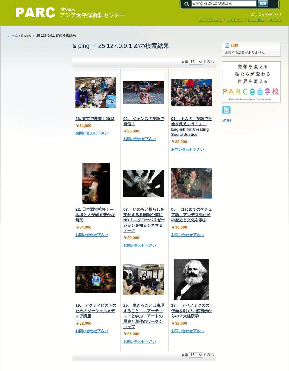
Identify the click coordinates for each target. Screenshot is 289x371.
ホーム (13, 35)
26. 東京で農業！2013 (95, 118)
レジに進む (256, 20)
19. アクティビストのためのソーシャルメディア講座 (95, 310)
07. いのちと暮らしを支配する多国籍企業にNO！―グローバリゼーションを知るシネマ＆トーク (144, 220)
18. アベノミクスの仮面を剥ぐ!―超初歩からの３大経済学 (191, 310)
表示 (184, 62)
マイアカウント (210, 20)
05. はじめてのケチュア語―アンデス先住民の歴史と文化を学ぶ (191, 214)
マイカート (235, 20)
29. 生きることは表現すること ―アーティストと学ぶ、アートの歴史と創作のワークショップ (143, 316)
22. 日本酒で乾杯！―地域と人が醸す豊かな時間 (95, 214)
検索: (187, 3)
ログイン (275, 20)
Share (226, 120)
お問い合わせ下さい (91, 133)
